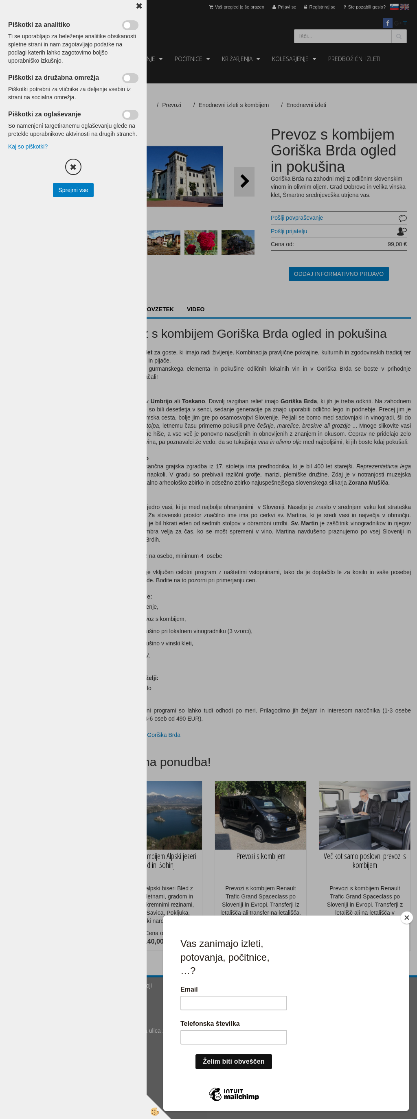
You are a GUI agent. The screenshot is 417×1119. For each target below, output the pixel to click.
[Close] (407, 917)
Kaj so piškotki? (28, 146)
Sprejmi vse (73, 190)
